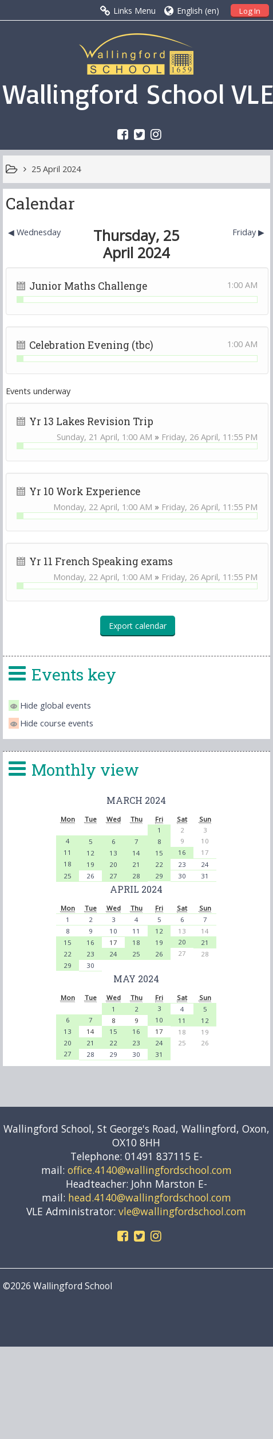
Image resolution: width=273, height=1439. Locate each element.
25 (68, 876)
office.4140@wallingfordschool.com (150, 1170)
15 (159, 853)
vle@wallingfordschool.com (182, 1211)
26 (90, 876)
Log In (249, 11)
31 (205, 876)
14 (136, 853)
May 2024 (136, 979)
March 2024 (136, 800)
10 (113, 931)
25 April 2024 (56, 169)
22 (159, 864)
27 (113, 876)
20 (113, 864)
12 (90, 853)
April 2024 (136, 889)
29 (159, 876)
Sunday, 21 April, (89, 436)
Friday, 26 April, (192, 436)
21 (136, 864)
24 (205, 864)
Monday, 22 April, (87, 506)
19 (90, 864)
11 (68, 852)
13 (113, 853)
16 (182, 852)
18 (68, 863)
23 (182, 864)
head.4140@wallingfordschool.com (149, 1197)
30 (182, 876)
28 (136, 876)
